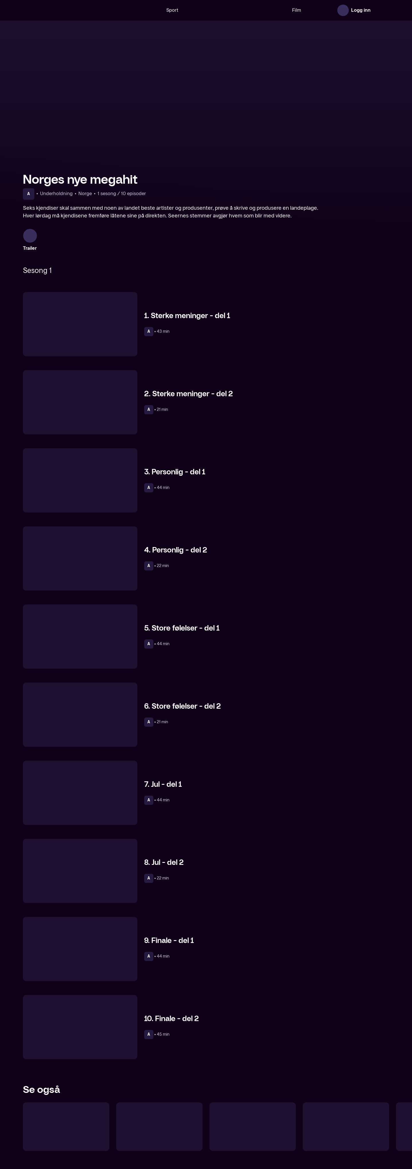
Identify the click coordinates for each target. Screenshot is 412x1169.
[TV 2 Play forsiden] (66, 10)
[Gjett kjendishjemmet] (346, 1117)
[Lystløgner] (66, 1117)
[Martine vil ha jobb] (252, 1117)
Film (278, 10)
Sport (154, 10)
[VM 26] (217, 10)
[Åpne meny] (381, 10)
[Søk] (133, 10)
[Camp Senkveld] (159, 1117)
